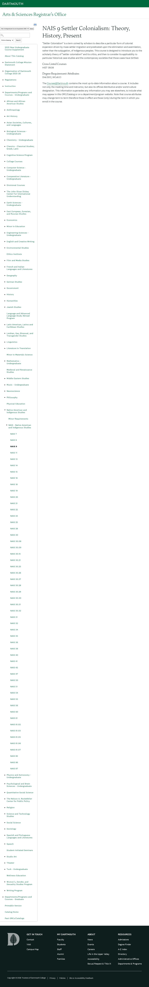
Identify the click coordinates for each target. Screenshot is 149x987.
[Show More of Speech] (5, 844)
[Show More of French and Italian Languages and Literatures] (5, 267)
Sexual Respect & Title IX (99, 963)
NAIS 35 (14, 636)
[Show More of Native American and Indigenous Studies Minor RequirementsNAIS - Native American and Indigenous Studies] (5, 410)
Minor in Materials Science (20, 354)
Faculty (60, 939)
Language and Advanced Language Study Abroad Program (18, 316)
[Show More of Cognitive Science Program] (5, 155)
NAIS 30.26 (15, 573)
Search (18, 40)
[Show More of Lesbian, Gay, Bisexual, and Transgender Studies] (5, 333)
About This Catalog (14, 56)
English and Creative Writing (20, 241)
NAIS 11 (13, 453)
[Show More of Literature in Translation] (5, 348)
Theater (10, 863)
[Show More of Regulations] (3, 80)
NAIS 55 (14, 699)
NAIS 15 (14, 472)
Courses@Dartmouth (57, 83)
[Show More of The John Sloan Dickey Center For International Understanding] (5, 191)
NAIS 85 (14, 756)
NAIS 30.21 (15, 560)
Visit (29, 944)
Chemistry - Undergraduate (20, 140)
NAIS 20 (14, 497)
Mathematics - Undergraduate (14, 362)
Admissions (123, 939)
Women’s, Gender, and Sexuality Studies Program (19, 883)
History (10, 294)
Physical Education (16, 404)
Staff (59, 949)
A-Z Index (122, 949)
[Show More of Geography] (5, 275)
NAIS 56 (14, 705)
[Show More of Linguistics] (5, 342)
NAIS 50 (14, 680)
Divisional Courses (16, 185)
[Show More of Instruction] (3, 86)
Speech (10, 844)
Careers (91, 949)
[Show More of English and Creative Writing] (5, 241)
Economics (12, 220)
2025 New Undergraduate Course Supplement (17, 48)
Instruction (10, 86)
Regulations (10, 80)
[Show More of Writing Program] (5, 890)
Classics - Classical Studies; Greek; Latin (20, 147)
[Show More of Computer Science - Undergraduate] (5, 168)
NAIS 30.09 (15, 547)
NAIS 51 (14, 686)
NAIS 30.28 (15, 585)
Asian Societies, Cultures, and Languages (19, 123)
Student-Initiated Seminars (20, 850)
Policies (62, 978)
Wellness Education (16, 875)
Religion (11, 807)
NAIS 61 (14, 718)
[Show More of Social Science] (5, 822)
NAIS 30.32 (15, 610)
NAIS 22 (14, 509)
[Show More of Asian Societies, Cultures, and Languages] (5, 122)
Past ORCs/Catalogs (14, 918)
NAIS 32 (14, 623)
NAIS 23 (14, 516)
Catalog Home (12, 912)
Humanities (12, 301)
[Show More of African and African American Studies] (5, 101)
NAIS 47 (14, 674)
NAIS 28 (14, 528)
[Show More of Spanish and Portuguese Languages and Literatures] (5, 835)
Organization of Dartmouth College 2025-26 (18, 72)
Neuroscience (13, 391)
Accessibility (93, 959)
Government (13, 288)
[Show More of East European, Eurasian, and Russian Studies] (5, 211)
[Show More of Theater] (5, 863)
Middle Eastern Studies (18, 378)
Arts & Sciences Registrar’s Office (34, 14)
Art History (12, 116)
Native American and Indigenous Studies (17, 411)
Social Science (14, 822)
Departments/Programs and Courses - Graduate (18, 898)
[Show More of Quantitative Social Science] (5, 792)
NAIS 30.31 (15, 604)
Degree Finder (124, 944)
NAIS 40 (14, 655)
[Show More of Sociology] (5, 829)
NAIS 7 (13, 434)
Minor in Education (16, 226)
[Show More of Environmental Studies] (5, 248)
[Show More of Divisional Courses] (5, 185)
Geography (12, 275)
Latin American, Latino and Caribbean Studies (20, 325)
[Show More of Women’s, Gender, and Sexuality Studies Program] (5, 882)
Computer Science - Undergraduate (16, 168)
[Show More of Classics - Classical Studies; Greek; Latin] (5, 146)
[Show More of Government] (5, 288)
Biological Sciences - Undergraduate (17, 132)
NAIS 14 (14, 465)
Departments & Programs (130, 963)
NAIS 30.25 (15, 566)
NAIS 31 (14, 617)
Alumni (60, 954)
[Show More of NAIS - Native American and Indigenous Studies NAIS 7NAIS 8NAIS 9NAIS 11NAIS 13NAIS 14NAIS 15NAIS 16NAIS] (6, 425)
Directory (122, 954)
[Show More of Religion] (5, 807)
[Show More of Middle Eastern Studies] (5, 378)
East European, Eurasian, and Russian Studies (19, 212)
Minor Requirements (18, 418)
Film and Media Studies (18, 260)
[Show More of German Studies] (5, 282)
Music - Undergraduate (18, 384)
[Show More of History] (5, 294)
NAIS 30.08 (15, 541)
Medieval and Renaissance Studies (19, 370)
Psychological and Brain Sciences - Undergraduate (19, 784)
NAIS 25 (14, 522)
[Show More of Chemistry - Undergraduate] (5, 140)
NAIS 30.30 (15, 598)
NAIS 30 (14, 535)
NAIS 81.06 (15, 743)
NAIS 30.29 (15, 591)
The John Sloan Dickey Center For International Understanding (18, 194)
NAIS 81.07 (15, 749)
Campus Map (33, 949)
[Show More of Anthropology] (5, 110)
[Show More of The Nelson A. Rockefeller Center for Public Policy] (5, 799)
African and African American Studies (16, 102)
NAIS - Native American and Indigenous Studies (20, 426)
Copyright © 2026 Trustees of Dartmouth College (26, 978)
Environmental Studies (18, 248)
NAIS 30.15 (15, 554)
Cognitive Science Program (20, 155)
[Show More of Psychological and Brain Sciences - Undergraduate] (5, 784)
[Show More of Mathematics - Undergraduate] (5, 361)
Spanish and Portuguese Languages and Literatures (20, 836)
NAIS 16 (14, 478)
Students (61, 944)
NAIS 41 (14, 661)
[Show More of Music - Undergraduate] (5, 385)
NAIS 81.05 (15, 737)
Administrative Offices (128, 959)
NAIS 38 (14, 648)
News (90, 939)
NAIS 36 (14, 642)
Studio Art (12, 856)
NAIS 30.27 (15, 579)
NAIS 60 (14, 712)
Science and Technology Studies (18, 815)
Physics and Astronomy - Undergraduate (19, 776)
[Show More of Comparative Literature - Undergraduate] (5, 176)
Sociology (11, 829)
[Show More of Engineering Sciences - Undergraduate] (5, 233)
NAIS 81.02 (15, 724)
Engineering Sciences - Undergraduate (18, 233)
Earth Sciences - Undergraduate (15, 203)
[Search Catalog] (15, 35)
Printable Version (13, 905)
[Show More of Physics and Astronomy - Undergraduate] (5, 775)
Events (91, 944)
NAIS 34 (14, 629)
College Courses (15, 161)
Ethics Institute (14, 254)
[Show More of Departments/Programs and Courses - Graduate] (3, 897)
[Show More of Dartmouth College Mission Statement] (3, 62)
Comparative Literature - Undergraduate (19, 177)
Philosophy (12, 397)
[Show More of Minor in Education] (5, 226)
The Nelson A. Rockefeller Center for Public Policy (19, 799)
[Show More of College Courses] (5, 161)
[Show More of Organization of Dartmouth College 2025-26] (3, 71)
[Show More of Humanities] (5, 301)
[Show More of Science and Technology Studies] (5, 814)
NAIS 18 (14, 484)
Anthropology (13, 110)
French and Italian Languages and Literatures (20, 267)
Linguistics (12, 342)
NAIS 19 (14, 490)
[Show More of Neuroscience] (5, 391)
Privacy (53, 978)
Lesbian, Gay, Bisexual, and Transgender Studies (20, 334)
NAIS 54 (14, 693)
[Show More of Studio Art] (5, 856)
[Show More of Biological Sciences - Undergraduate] (5, 131)
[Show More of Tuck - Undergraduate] (5, 869)
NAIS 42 (14, 667)
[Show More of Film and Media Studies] (5, 260)
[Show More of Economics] (5, 220)
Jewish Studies (14, 307)
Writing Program (15, 890)
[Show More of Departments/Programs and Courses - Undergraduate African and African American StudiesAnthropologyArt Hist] (3, 92)
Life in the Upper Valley (98, 954)
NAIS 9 (13, 446)
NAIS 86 (14, 762)
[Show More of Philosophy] (5, 397)
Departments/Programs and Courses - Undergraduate (18, 93)
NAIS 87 (14, 768)
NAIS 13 (14, 459)
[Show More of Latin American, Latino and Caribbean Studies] (5, 324)
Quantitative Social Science (20, 792)
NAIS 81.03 (15, 730)
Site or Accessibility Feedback (81, 978)
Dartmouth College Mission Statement (18, 63)
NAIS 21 (14, 503)
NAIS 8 (13, 440)
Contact (30, 939)
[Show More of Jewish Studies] (5, 307)
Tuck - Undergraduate (17, 869)
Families (61, 959)
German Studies (14, 282)
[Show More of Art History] (5, 116)
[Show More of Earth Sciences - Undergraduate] (5, 202)
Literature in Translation (19, 348)
